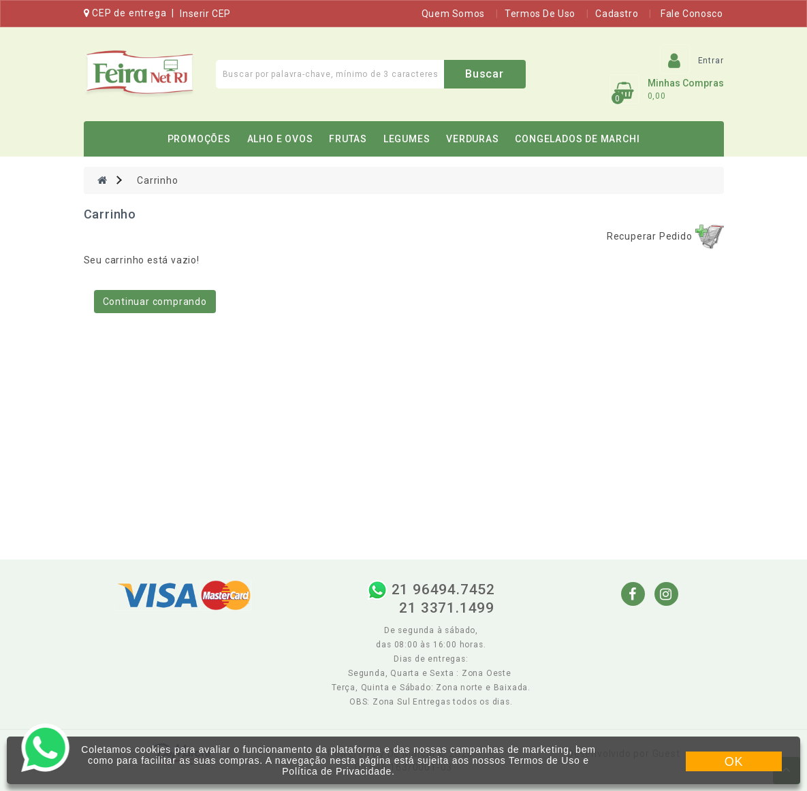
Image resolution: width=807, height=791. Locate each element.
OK (734, 762)
